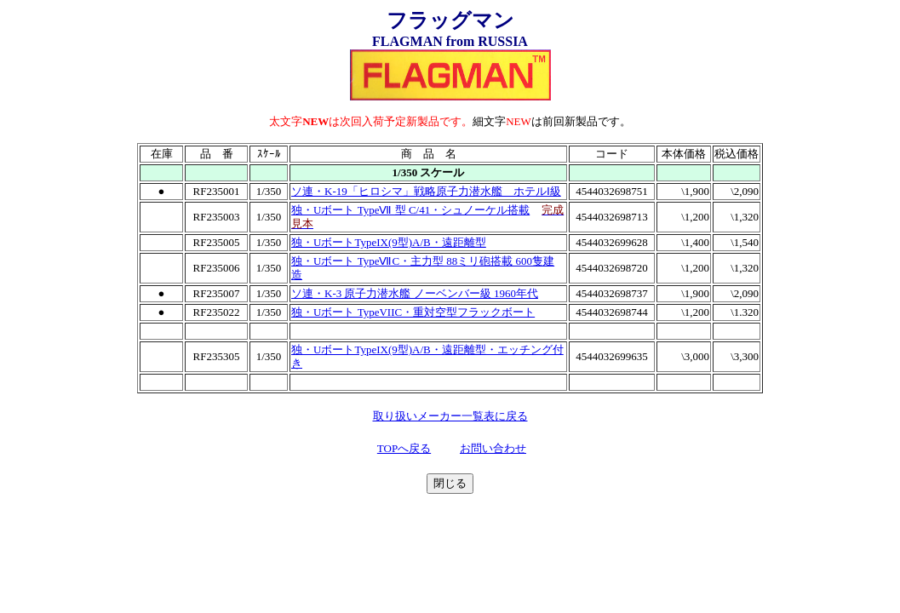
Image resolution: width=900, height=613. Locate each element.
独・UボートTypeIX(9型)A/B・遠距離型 (388, 242)
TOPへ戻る (404, 448)
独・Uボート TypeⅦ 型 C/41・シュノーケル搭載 (410, 209)
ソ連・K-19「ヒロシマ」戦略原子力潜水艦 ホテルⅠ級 (426, 191)
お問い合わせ (493, 448)
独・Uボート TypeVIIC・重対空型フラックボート (413, 312)
